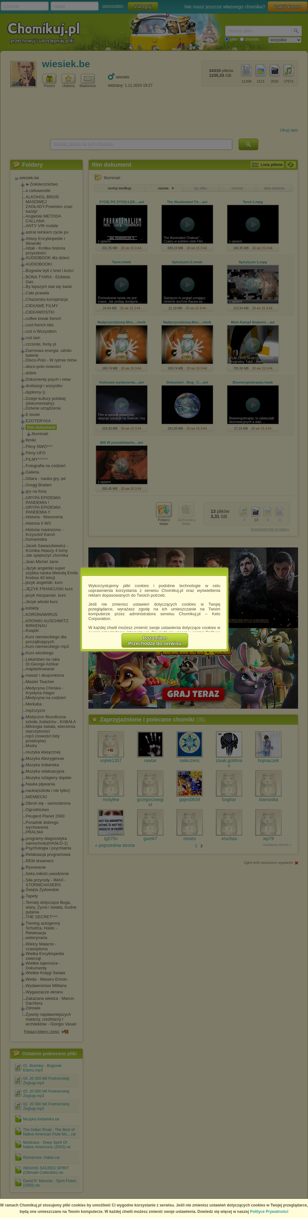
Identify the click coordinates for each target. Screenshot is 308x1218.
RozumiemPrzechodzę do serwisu (155, 640)
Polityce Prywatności (269, 1211)
